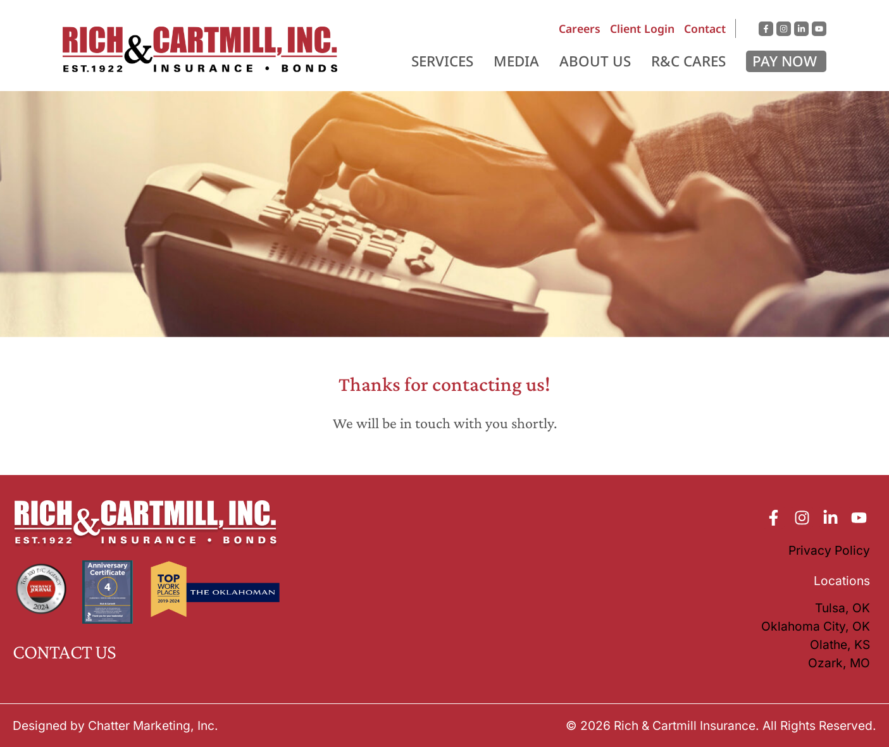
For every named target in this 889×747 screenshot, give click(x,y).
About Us (595, 61)
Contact (705, 28)
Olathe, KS (840, 644)
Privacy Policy (829, 550)
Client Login (642, 28)
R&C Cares (688, 61)
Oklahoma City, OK (815, 626)
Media (516, 61)
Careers (579, 28)
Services (442, 61)
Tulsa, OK (842, 607)
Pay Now (784, 61)
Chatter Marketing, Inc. (153, 725)
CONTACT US (64, 651)
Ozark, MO (839, 662)
